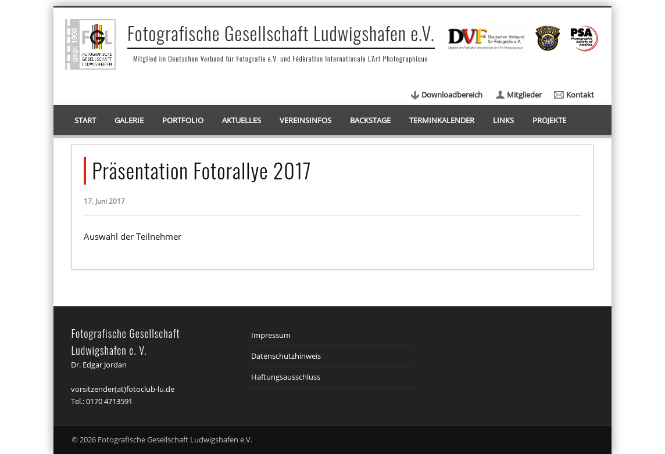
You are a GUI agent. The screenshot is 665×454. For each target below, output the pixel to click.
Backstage (370, 120)
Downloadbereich (451, 94)
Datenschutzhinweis (286, 356)
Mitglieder (524, 94)
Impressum (271, 335)
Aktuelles (241, 120)
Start (85, 120)
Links (503, 120)
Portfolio (182, 120)
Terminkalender (441, 120)
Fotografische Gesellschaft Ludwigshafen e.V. (281, 32)
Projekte (549, 120)
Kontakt (580, 94)
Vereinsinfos (305, 120)
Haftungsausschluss (285, 377)
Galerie (129, 120)
